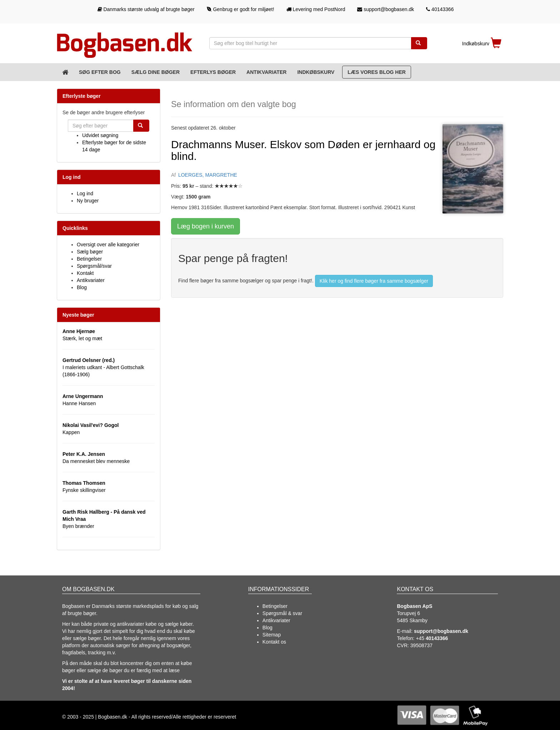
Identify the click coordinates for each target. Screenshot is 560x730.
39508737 (421, 645)
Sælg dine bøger (155, 72)
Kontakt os (274, 642)
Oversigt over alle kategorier (108, 244)
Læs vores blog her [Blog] (377, 72)
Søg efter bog (100, 72)
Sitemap (271, 635)
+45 (432, 638)
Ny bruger (88, 200)
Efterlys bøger (213, 72)
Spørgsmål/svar (94, 266)
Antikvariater (266, 72)
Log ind (85, 193)
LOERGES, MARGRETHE (207, 175)
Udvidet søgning (100, 135)
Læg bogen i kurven (205, 226)
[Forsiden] (65, 72)
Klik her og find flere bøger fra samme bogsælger (374, 281)
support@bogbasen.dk (385, 9)
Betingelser (89, 259)
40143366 (440, 9)
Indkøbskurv (315, 72)
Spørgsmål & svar (282, 613)
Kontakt (85, 273)
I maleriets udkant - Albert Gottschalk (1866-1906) (103, 367)
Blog (82, 287)
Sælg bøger (90, 252)
